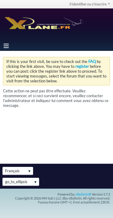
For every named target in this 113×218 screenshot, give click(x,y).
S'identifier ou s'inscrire (89, 4)
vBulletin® (83, 194)
